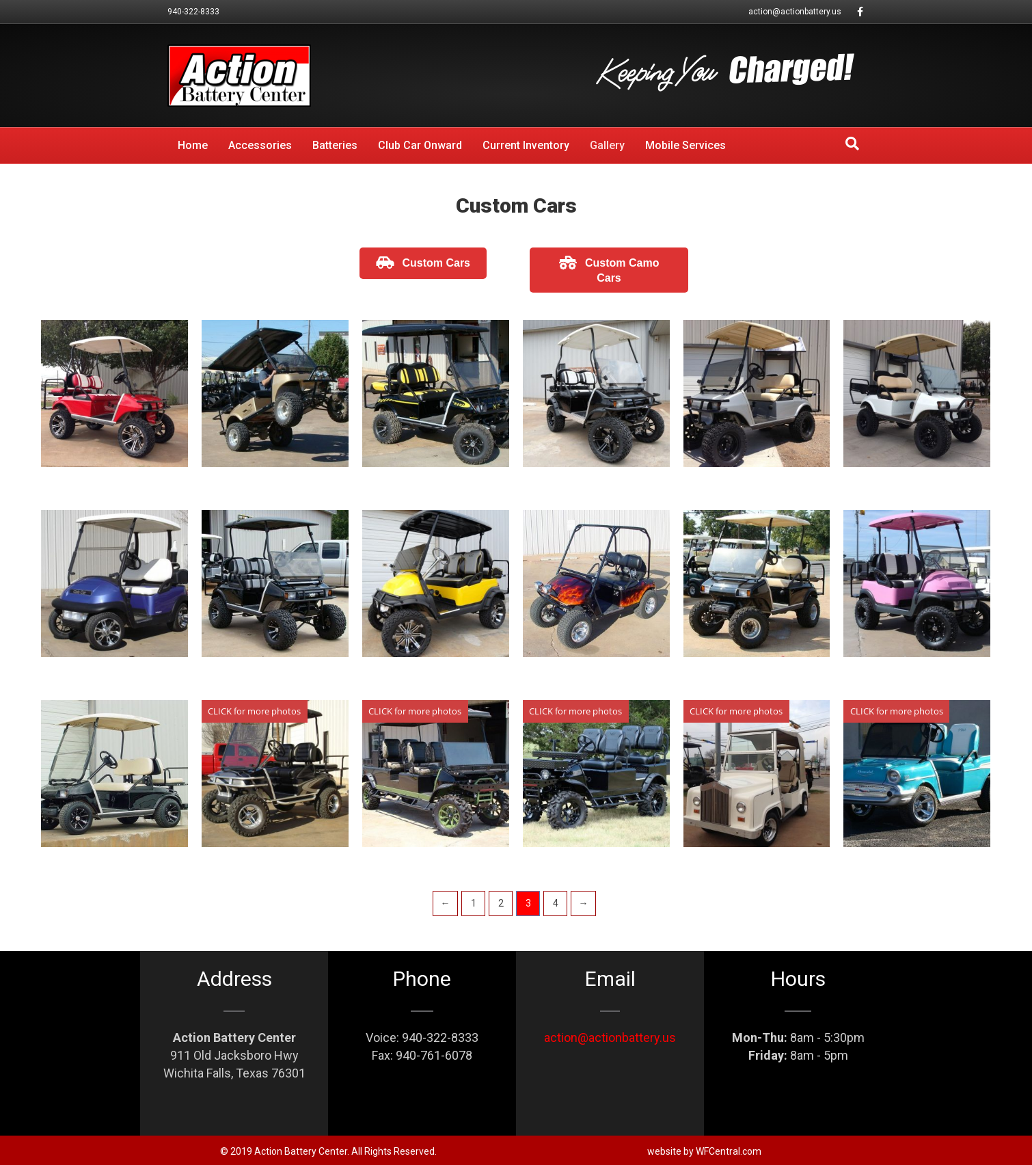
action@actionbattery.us (794, 11)
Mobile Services (685, 145)
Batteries (334, 145)
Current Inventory (526, 145)
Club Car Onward (420, 145)
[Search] (852, 143)
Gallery (607, 145)
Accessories (260, 145)
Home (193, 145)
